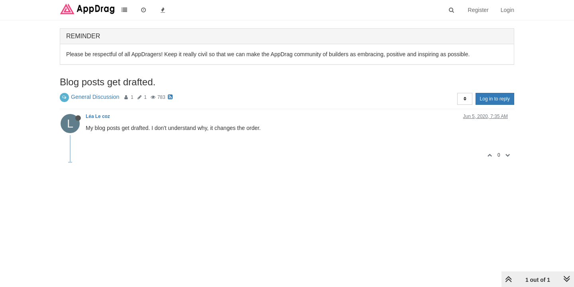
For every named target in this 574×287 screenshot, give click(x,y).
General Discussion (95, 97)
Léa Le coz (98, 116)
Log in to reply (495, 99)
